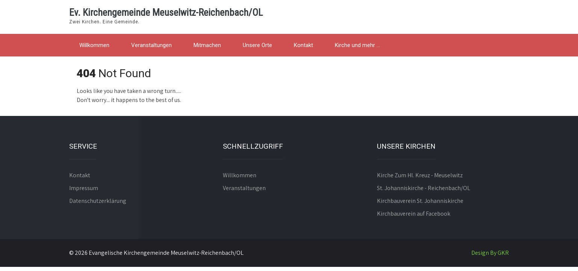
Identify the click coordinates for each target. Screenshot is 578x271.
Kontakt (303, 45)
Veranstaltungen (151, 45)
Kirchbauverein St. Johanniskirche (420, 201)
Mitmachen (207, 45)
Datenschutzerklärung (97, 201)
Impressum (83, 188)
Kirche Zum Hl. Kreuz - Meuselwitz (420, 175)
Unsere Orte (257, 45)
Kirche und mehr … (357, 45)
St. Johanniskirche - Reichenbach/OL (423, 188)
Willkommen (94, 45)
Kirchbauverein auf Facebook (413, 214)
